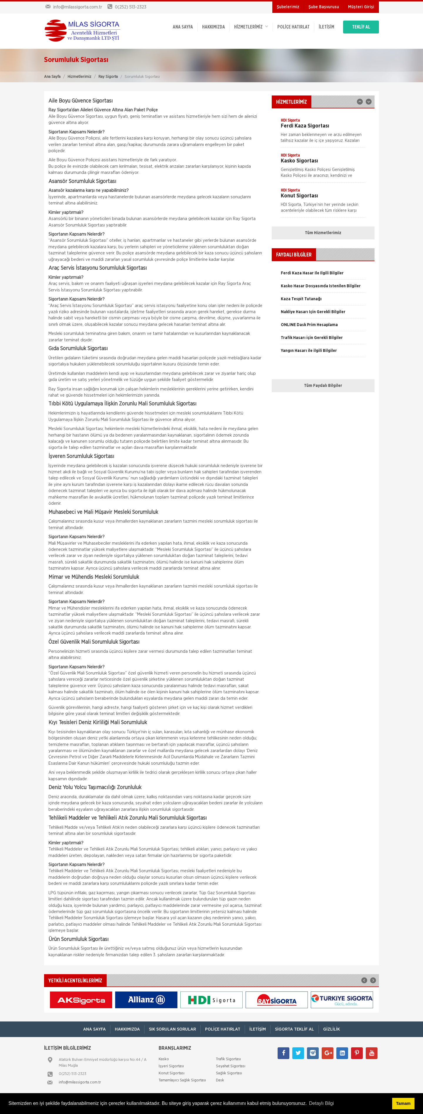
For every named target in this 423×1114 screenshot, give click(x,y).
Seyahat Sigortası (230, 1066)
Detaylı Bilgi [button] (321, 1103)
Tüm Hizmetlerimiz (323, 233)
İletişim (326, 27)
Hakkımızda (213, 27)
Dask (220, 1080)
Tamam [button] (403, 1103)
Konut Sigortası (171, 1073)
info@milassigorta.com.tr (80, 1082)
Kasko (164, 1059)
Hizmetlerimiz (79, 77)
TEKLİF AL (361, 27)
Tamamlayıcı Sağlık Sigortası (182, 1080)
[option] (323, 132)
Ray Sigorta (108, 77)
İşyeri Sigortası (171, 1066)
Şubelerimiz (288, 7)
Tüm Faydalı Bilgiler (323, 386)
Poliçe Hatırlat (293, 27)
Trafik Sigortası (228, 1059)
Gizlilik (331, 1029)
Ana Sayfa (52, 77)
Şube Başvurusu (323, 7)
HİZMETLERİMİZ (251, 26)
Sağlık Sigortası (229, 1073)
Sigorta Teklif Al (294, 1029)
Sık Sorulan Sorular (172, 1029)
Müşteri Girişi (361, 7)
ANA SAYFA (183, 27)
